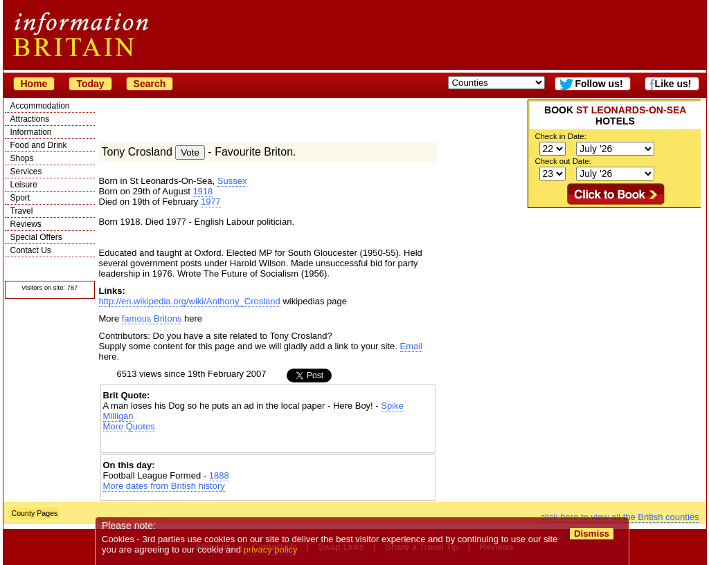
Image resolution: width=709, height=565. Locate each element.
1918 (202, 191)
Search (150, 83)
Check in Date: (560, 136)
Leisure (23, 184)
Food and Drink (38, 145)
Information (31, 132)
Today (90, 83)
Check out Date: (563, 161)
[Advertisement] (614, 294)
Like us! (673, 83)
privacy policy (271, 549)
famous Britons (152, 318)
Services (26, 171)
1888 (219, 475)
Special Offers (36, 237)
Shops (22, 158)
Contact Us (30, 250)
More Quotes (129, 426)
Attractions (30, 119)
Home (34, 83)
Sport (20, 198)
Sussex (232, 181)
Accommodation (40, 106)
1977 (211, 201)
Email (411, 346)
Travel (21, 211)
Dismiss (591, 533)
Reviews (26, 224)
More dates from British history (164, 486)
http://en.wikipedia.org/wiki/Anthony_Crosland (189, 301)
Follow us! (598, 83)
